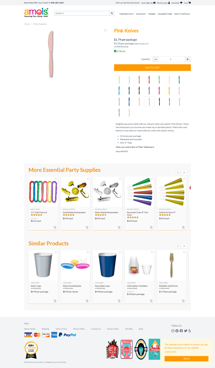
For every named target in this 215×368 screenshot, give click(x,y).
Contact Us (96, 329)
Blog (141, 329)
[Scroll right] (184, 172)
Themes (151, 14)
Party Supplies (182, 14)
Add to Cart (152, 67)
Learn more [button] (170, 351)
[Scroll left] (178, 172)
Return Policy (79, 329)
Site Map (129, 329)
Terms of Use (61, 329)
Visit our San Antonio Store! (128, 3)
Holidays (141, 14)
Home (27, 24)
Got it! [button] (186, 359)
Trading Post (126, 14)
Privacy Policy (113, 329)
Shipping (45, 329)
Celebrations (165, 14)
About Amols (29, 329)
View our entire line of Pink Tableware (135, 147)
